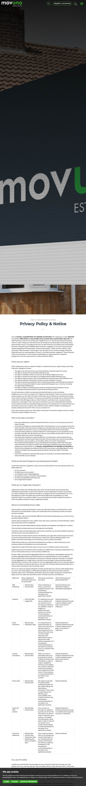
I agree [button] (6, 781)
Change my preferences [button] (28, 781)
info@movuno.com (45, 341)
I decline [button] (14, 781)
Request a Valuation (62, 3)
